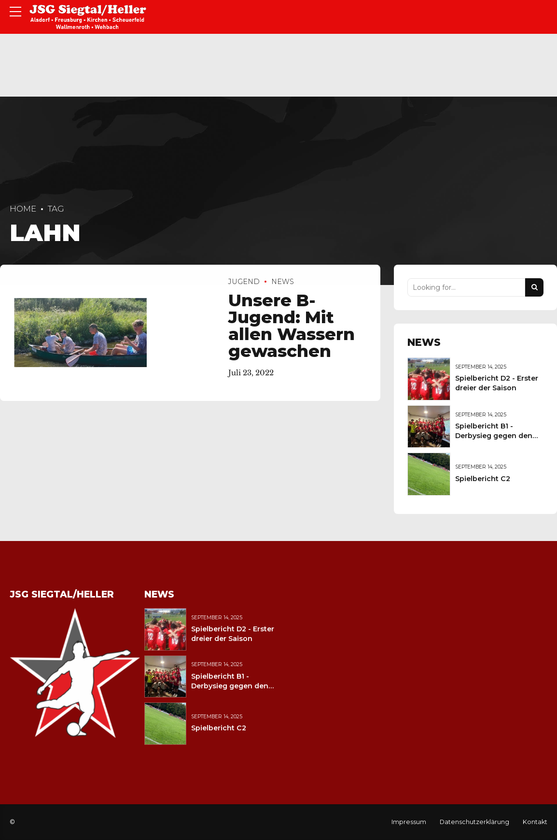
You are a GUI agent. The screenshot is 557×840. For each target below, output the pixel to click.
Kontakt (535, 822)
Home (23, 209)
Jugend (244, 281)
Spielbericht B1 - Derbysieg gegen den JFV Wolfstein (493, 436)
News (282, 281)
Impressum (408, 822)
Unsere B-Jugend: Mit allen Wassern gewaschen (291, 326)
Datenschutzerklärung (474, 822)
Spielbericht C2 (482, 478)
